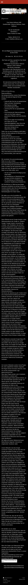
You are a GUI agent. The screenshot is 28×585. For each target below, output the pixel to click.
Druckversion (7, 577)
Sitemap (5, 579)
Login (23, 577)
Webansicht (22, 579)
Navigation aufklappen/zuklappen (14, 2)
